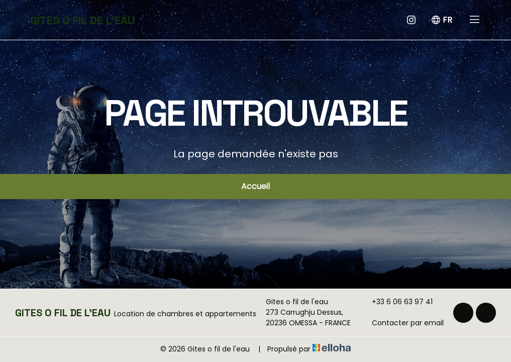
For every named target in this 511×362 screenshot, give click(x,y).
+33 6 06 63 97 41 (396, 302)
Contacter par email (402, 323)
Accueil (255, 186)
